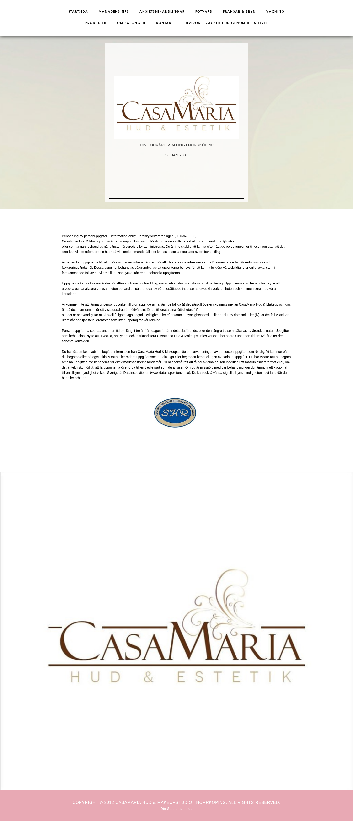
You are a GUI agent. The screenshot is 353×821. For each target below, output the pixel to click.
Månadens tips (114, 11)
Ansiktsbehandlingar (162, 11)
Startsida (78, 11)
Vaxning (275, 11)
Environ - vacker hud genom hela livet (226, 23)
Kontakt (164, 23)
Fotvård (204, 11)
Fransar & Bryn (239, 11)
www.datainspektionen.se (170, 373)
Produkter (96, 23)
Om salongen (131, 23)
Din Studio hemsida (176, 808)
